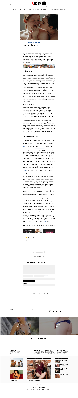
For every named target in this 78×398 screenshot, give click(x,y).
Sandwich (32, 310)
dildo (35, 256)
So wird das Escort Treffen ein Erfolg (33, 380)
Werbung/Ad (35, 389)
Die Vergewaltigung (63, 360)
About (28, 389)
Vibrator (45, 221)
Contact (31, 389)
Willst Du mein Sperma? (61, 350)
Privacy (43, 389)
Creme (11, 309)
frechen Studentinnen (39, 148)
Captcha (48, 275)
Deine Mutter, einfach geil (14, 380)
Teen (43, 256)
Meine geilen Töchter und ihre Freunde (57, 311)
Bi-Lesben (29, 42)
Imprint (40, 389)
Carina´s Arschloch (37, 350)
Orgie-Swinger (37, 42)
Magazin (43, 9)
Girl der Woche (53, 9)
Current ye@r (25, 283)
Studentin (39, 256)
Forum (19, 9)
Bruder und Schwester (64, 374)
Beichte (62, 9)
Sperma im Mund (48, 350)
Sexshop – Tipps (48, 389)
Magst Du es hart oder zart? (27, 348)
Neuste (32, 42)
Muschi (24, 146)
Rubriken (36, 9)
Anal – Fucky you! (13, 350)
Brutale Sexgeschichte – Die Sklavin (64, 365)
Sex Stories (27, 9)
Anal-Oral (24, 42)
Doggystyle (25, 170)
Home (14, 9)
